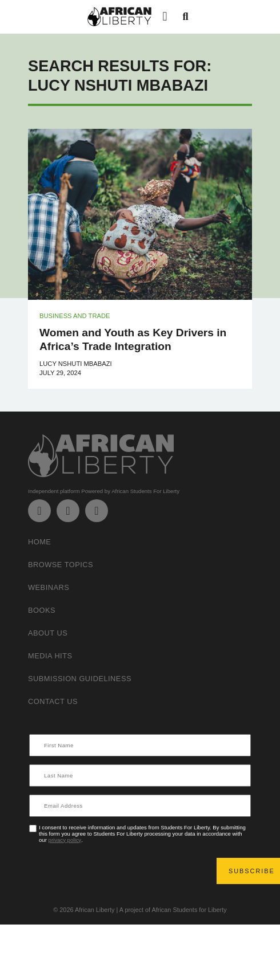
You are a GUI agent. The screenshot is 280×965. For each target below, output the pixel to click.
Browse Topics (60, 564)
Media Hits (50, 656)
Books (41, 610)
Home (39, 542)
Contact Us (53, 701)
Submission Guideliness (79, 678)
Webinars (48, 587)
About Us (47, 633)
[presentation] (117, 871)
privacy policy (65, 840)
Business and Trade (74, 315)
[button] (164, 16)
